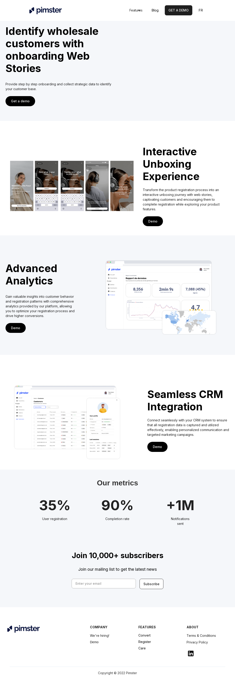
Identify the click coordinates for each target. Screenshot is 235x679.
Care (142, 648)
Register (144, 642)
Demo (94, 642)
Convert (144, 635)
